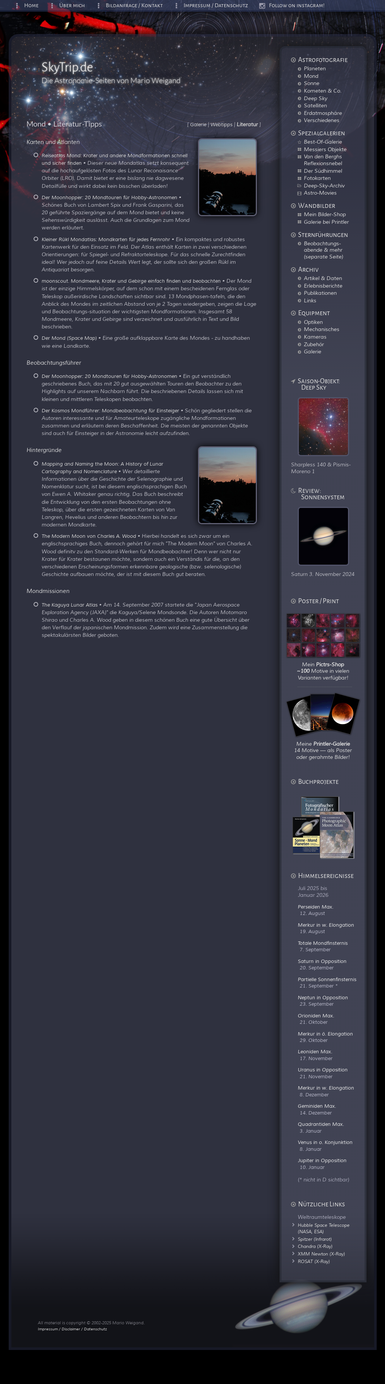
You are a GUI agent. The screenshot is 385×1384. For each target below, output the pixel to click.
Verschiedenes (321, 120)
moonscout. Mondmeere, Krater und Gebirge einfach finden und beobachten (131, 281)
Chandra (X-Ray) (315, 1246)
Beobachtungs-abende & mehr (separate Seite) (323, 250)
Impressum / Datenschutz (216, 5)
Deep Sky (315, 98)
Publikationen (320, 292)
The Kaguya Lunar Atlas (69, 605)
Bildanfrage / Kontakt (134, 5)
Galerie (312, 351)
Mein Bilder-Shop (325, 214)
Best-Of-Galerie (323, 141)
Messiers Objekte (325, 149)
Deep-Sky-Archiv (324, 185)
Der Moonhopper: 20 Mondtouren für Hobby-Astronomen (109, 198)
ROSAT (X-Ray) (314, 1262)
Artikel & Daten (323, 278)
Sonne (311, 83)
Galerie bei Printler (326, 221)
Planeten (315, 68)
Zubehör (314, 344)
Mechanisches (321, 329)
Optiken (313, 322)
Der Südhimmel (323, 170)
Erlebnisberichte (323, 285)
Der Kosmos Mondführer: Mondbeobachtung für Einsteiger (110, 411)
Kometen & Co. (323, 90)
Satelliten (315, 105)
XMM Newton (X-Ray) (321, 1254)
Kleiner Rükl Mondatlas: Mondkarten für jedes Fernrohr (106, 240)
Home (31, 5)
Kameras (315, 336)
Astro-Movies (320, 192)
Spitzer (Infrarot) (315, 1239)
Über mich (72, 5)
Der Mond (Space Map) (69, 338)
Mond (311, 76)
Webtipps (221, 125)
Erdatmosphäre (323, 113)
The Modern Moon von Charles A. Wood (89, 536)
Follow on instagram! (297, 5)
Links (310, 300)
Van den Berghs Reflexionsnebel (323, 160)
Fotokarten (317, 178)
